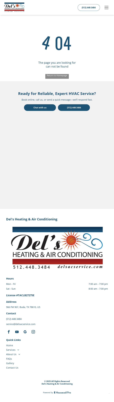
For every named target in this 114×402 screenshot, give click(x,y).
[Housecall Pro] (62, 392)
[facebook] (8, 332)
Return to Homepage (57, 75)
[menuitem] (57, 346)
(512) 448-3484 (14, 318)
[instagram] (33, 332)
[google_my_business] (25, 332)
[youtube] (16, 332)
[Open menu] (106, 7)
